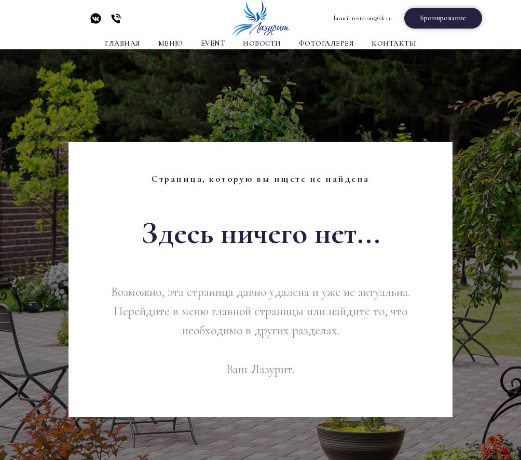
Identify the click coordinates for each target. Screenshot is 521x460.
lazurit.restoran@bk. (360, 18)
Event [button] (213, 43)
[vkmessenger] (95, 22)
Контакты (394, 43)
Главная (123, 43)
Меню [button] (170, 43)
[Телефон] (115, 22)
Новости (262, 43)
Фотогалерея (326, 43)
